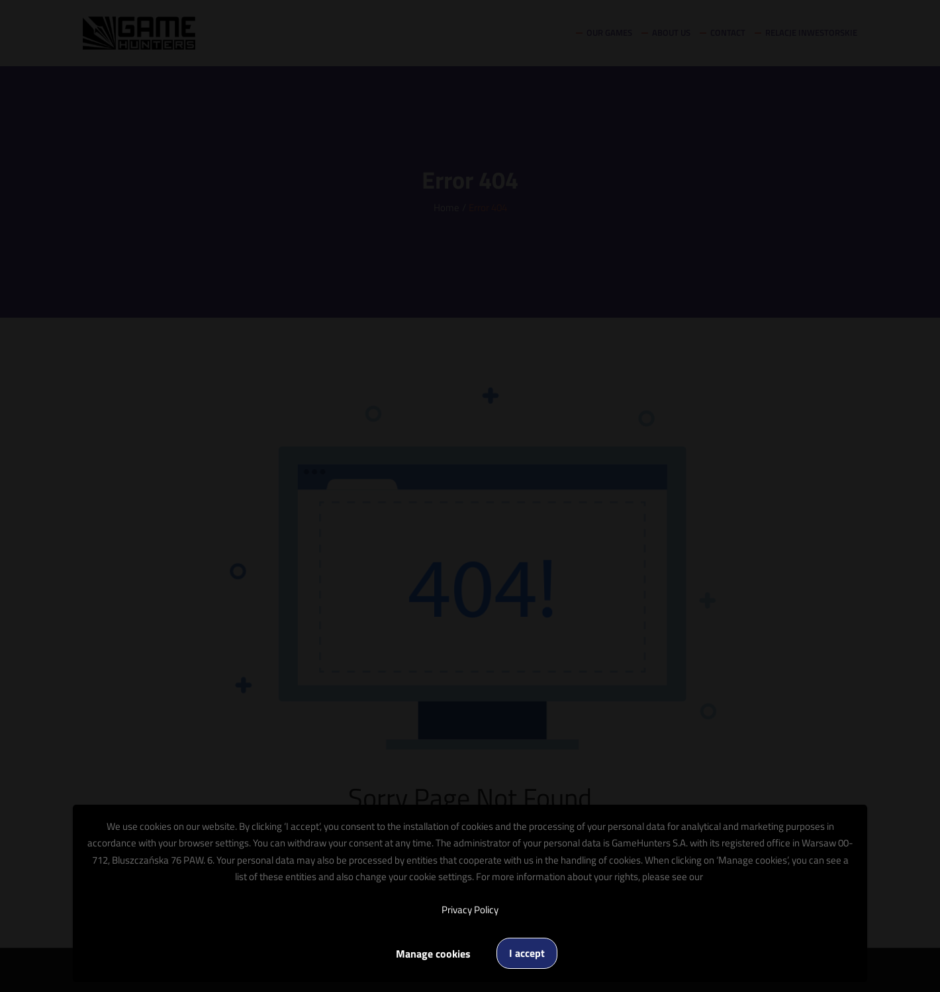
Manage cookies (433, 954)
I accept (527, 953)
